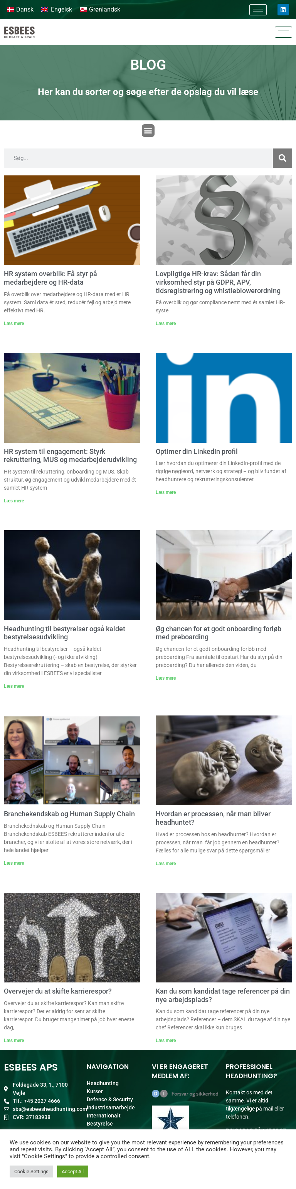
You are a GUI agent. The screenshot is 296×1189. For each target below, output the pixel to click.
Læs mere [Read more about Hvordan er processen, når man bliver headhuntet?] (166, 863)
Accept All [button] (73, 1171)
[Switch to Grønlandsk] (100, 9)
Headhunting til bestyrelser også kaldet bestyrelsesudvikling (64, 633)
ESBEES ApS (31, 1067)
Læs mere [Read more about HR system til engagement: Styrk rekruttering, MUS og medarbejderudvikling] (14, 501)
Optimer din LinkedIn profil (197, 451)
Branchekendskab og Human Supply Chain (69, 814)
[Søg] (282, 158)
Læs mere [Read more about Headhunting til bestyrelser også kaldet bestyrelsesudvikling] (14, 686)
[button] (148, 130)
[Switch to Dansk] (20, 9)
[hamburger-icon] (258, 9)
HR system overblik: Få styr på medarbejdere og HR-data (50, 278)
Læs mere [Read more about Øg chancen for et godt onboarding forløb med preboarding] (166, 678)
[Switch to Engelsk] (56, 9)
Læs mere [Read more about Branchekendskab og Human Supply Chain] (14, 863)
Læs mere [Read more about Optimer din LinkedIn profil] (166, 492)
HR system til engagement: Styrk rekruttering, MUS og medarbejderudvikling (70, 455)
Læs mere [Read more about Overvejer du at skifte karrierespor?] (14, 1040)
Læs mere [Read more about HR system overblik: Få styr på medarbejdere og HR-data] (14, 323)
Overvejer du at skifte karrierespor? (58, 991)
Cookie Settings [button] (31, 1171)
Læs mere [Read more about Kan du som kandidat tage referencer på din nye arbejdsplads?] (166, 1040)
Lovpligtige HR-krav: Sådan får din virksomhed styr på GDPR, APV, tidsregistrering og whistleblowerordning (218, 282)
